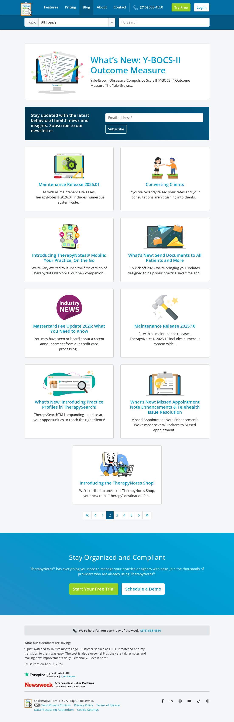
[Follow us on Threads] (208, 701)
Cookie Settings (88, 710)
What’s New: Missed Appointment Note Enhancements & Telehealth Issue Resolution (165, 407)
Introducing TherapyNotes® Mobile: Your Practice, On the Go (69, 257)
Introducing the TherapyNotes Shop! (117, 483)
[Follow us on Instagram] (180, 701)
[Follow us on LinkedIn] (171, 701)
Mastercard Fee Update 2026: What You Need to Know (69, 328)
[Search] (164, 22)
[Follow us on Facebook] (163, 701)
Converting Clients (165, 184)
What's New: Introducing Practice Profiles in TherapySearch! (69, 404)
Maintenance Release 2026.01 (69, 184)
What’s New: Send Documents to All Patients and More (165, 257)
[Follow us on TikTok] (199, 701)
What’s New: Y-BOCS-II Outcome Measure (135, 65)
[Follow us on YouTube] (190, 701)
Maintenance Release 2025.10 (164, 326)
